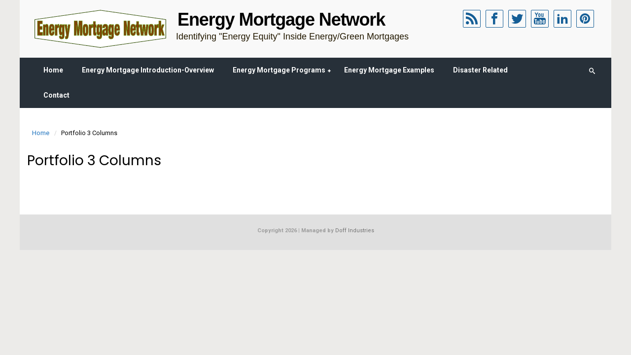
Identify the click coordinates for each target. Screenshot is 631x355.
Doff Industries (354, 230)
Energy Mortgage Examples (389, 70)
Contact (56, 95)
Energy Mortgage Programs (279, 70)
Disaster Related (480, 70)
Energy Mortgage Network (281, 19)
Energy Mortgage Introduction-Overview (148, 70)
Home (53, 70)
